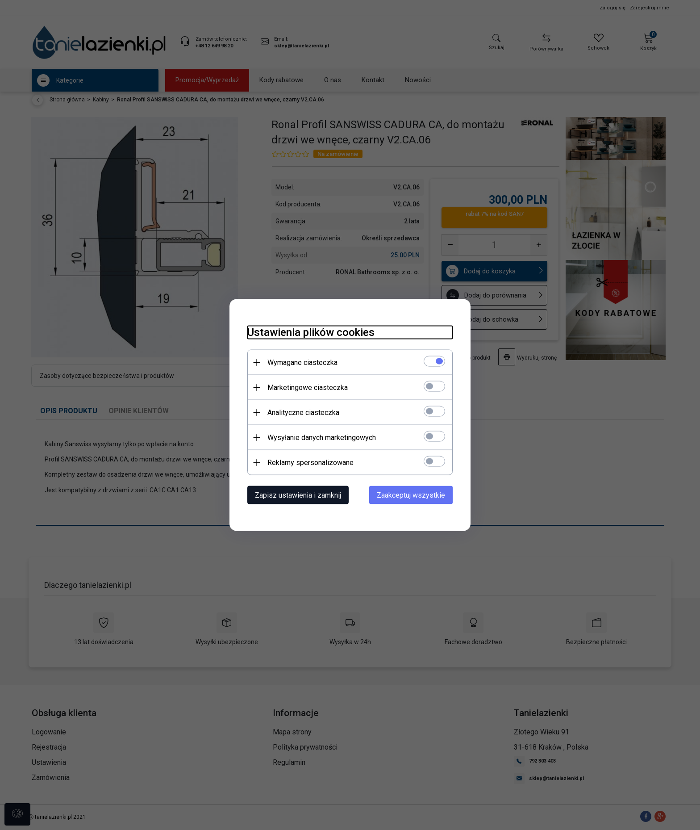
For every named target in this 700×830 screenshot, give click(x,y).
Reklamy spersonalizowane (310, 462)
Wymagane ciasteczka (302, 362)
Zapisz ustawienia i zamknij (298, 495)
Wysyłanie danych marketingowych (321, 437)
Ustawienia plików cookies (311, 332)
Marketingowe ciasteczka (307, 387)
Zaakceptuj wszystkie (411, 495)
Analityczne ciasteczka (303, 412)
